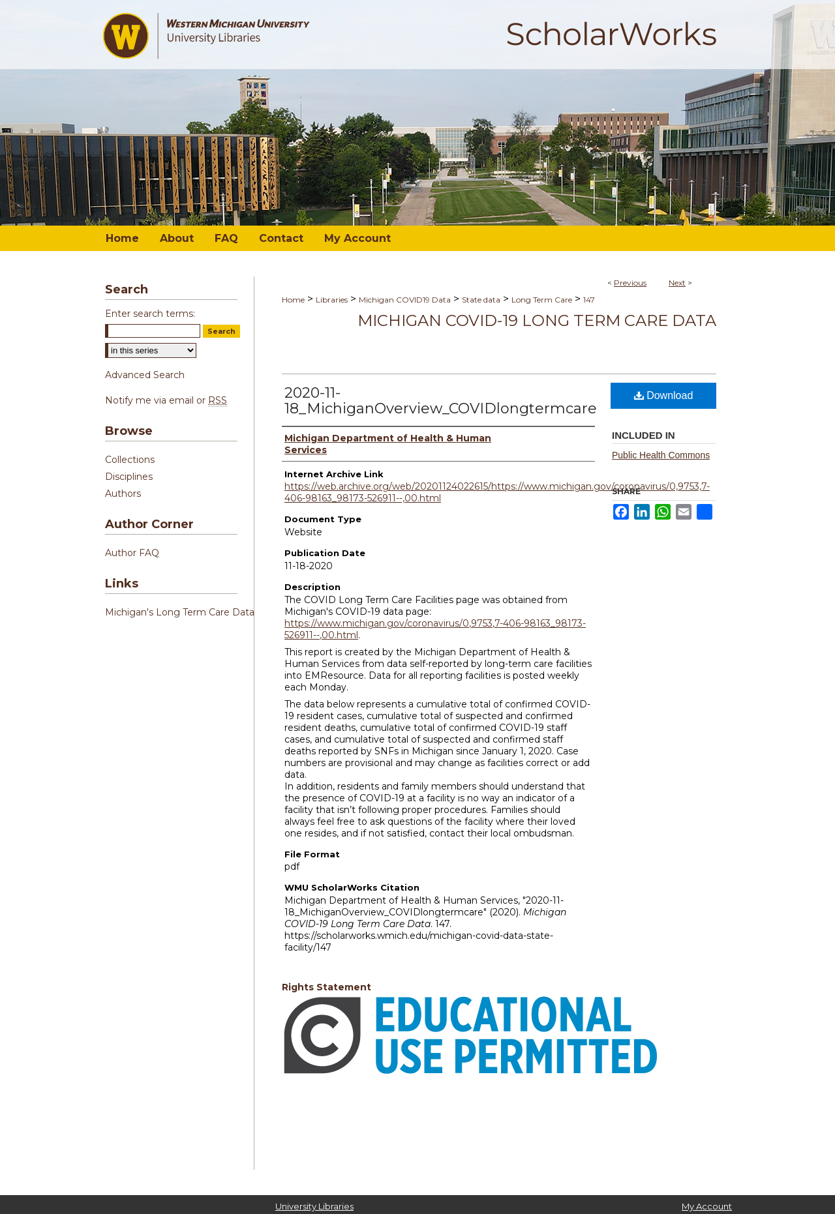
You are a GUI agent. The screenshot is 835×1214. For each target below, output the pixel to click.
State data (481, 299)
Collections (130, 460)
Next (677, 283)
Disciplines (129, 476)
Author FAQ (132, 553)
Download (663, 395)
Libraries (332, 299)
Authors (123, 493)
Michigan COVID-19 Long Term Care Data (536, 320)
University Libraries (314, 1206)
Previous (630, 283)
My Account (707, 1206)
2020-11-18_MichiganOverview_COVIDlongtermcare (440, 400)
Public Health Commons (661, 455)
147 (589, 299)
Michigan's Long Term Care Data (179, 612)
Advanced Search (145, 375)
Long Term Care (541, 299)
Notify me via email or (166, 400)
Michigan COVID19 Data (405, 299)
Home (293, 299)
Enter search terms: (150, 313)
